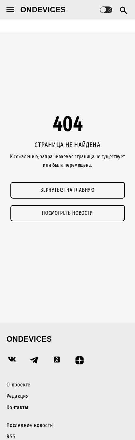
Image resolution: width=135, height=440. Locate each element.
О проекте (19, 384)
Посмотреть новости (67, 213)
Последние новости (30, 425)
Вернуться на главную (67, 190)
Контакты (17, 407)
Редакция (18, 396)
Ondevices (43, 10)
